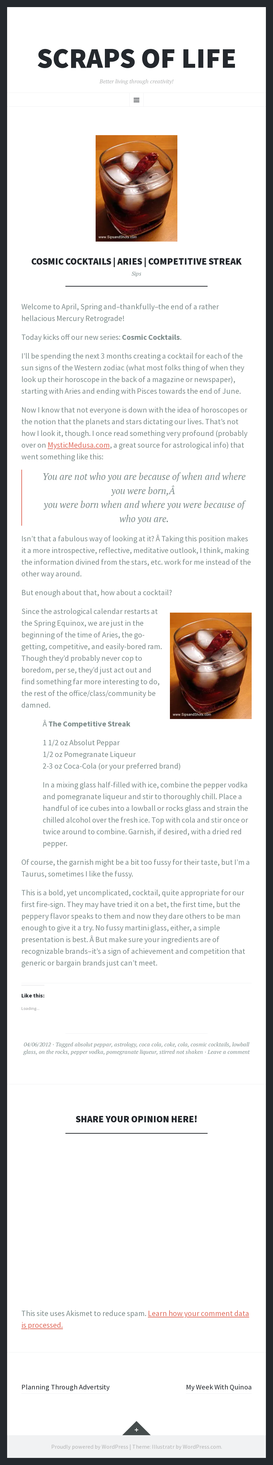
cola (183, 1044)
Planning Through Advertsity (68, 1387)
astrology (125, 1044)
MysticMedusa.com (79, 445)
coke (169, 1044)
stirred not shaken (181, 1052)
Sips (136, 273)
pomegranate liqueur (131, 1052)
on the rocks (53, 1052)
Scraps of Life (136, 58)
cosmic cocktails (210, 1044)
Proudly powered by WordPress (89, 1446)
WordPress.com (202, 1446)
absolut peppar (93, 1044)
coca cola (150, 1044)
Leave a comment (229, 1052)
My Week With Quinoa (216, 1387)
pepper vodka (87, 1052)
